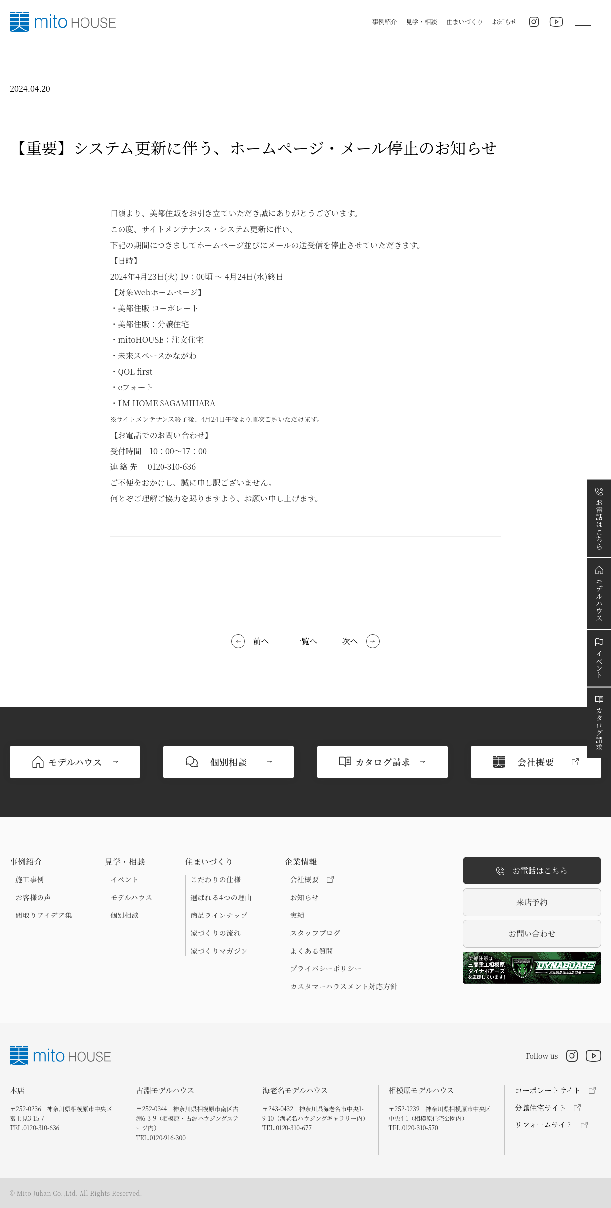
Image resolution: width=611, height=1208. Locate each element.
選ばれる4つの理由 (221, 897)
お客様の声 (33, 897)
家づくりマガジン (219, 951)
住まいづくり (464, 21)
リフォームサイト (544, 1124)
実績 (297, 915)
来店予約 (532, 902)
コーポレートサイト (548, 1090)
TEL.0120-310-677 (287, 1128)
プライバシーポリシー (326, 968)
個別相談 (124, 915)
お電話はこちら (532, 871)
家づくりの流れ (216, 933)
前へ (261, 641)
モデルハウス (131, 897)
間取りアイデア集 (43, 915)
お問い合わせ (532, 933)
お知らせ (504, 21)
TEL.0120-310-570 (413, 1128)
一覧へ (305, 641)
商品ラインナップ (219, 915)
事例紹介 (384, 21)
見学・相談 (421, 21)
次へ (350, 641)
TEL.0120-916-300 (161, 1137)
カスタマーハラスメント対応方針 (343, 986)
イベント (124, 879)
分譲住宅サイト (540, 1107)
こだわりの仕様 (216, 879)
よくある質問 (311, 951)
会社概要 (311, 879)
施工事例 (29, 879)
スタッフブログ (315, 933)
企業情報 (301, 862)
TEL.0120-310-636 (34, 1128)
